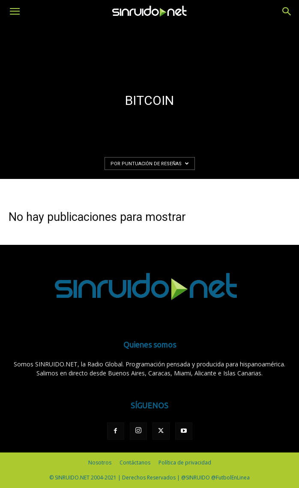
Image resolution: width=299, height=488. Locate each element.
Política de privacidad (184, 462)
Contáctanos (135, 462)
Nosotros (99, 462)
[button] (14, 11)
